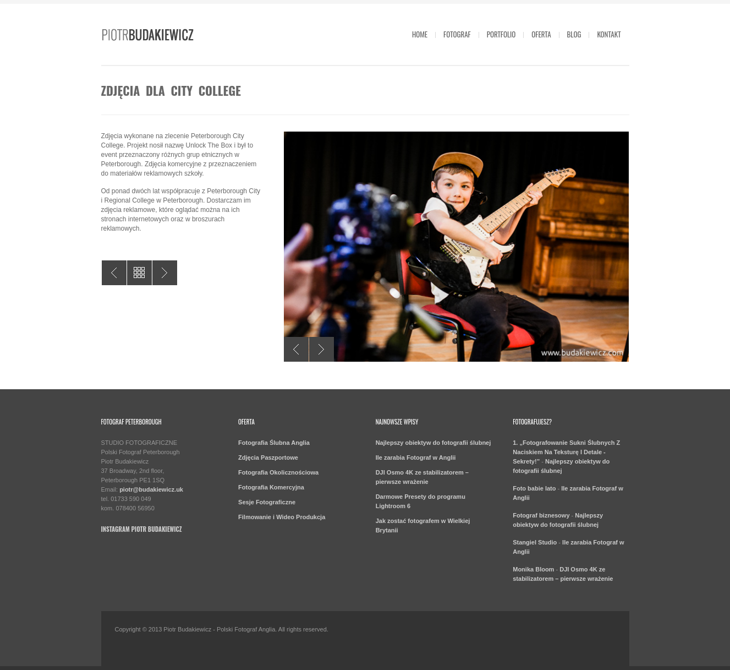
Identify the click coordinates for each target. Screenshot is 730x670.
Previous (296, 349)
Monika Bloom (533, 569)
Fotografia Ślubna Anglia (274, 442)
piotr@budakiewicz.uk (151, 489)
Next (321, 349)
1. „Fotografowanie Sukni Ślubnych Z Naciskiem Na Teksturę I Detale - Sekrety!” (566, 452)
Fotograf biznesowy (541, 515)
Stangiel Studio (535, 542)
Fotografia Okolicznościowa (278, 472)
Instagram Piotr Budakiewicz (141, 529)
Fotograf (457, 34)
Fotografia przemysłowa (114, 272)
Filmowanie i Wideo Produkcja (281, 517)
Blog (574, 34)
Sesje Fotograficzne (266, 502)
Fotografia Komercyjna (271, 487)
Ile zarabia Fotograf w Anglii (416, 457)
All (139, 272)
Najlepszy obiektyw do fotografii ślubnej (433, 442)
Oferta (541, 34)
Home (419, 34)
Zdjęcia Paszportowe (268, 457)
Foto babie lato (534, 488)
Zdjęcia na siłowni (164, 272)
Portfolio (501, 34)
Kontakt (609, 34)
